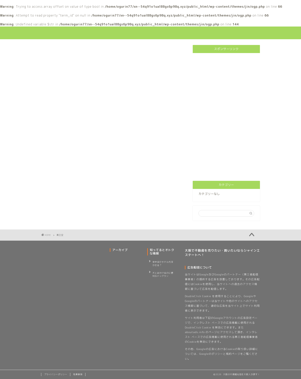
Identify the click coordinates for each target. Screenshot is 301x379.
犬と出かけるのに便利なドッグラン (162, 272)
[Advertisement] (226, 113)
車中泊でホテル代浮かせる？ (162, 263)
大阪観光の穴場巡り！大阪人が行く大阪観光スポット (150, 33)
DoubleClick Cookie (198, 296)
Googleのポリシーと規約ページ (219, 354)
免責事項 (77, 374)
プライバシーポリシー (55, 374)
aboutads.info (195, 332)
